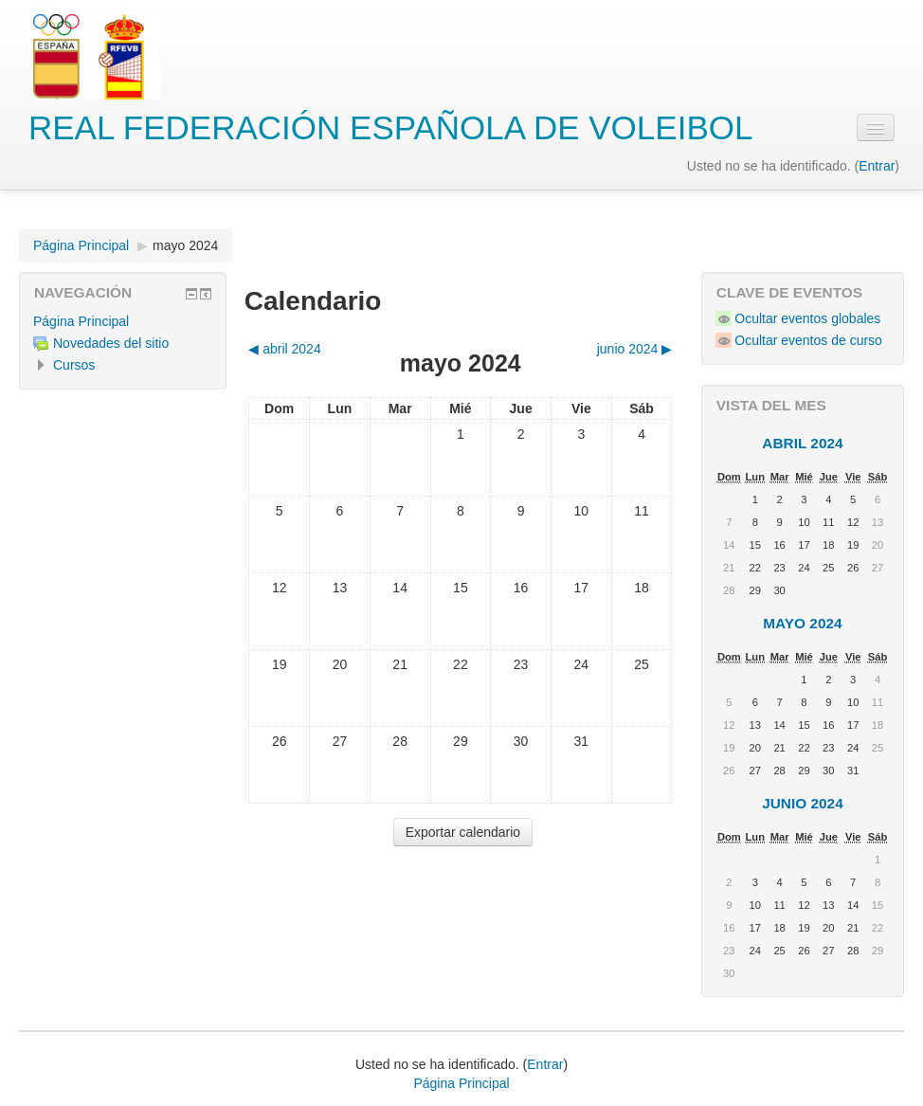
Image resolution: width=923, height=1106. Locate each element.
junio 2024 (802, 803)
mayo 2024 (185, 245)
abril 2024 (802, 443)
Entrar (877, 165)
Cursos (74, 364)
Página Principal (81, 245)
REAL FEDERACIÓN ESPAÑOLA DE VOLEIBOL (390, 127)
